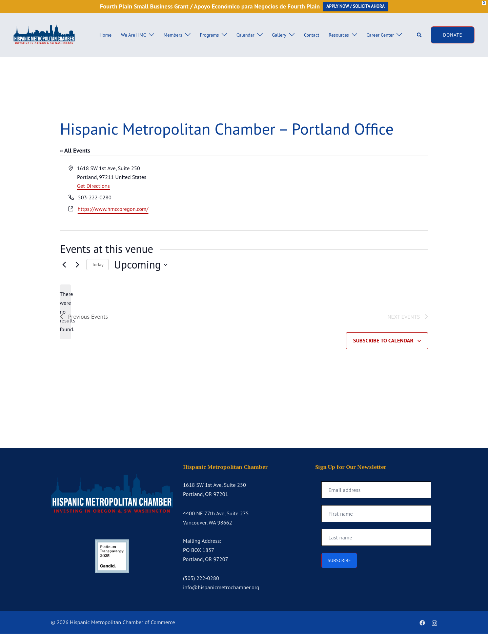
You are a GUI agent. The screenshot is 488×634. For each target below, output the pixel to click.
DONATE (452, 35)
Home (105, 35)
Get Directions (93, 185)
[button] (419, 35)
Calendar (246, 35)
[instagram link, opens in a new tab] (434, 622)
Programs (209, 35)
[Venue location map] (335, 193)
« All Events (75, 150)
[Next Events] (77, 265)
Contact (311, 35)
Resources (339, 35)
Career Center (380, 35)
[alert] (65, 311)
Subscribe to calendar (383, 341)
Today (97, 264)
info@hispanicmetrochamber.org (221, 588)
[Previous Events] (64, 265)
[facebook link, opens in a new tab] (422, 622)
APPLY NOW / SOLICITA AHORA (355, 6)
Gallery (279, 35)
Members (173, 35)
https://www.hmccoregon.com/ (113, 208)
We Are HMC (133, 35)
